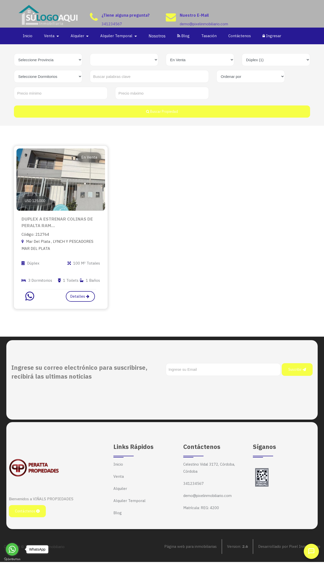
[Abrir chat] (311, 551)
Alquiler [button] (78, 35)
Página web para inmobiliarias (190, 548)
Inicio (28, 35)
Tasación (209, 35)
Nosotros (157, 35)
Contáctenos (240, 35)
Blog (184, 35)
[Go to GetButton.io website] (12, 558)
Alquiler (120, 490)
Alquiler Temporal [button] (117, 35)
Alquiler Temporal (129, 502)
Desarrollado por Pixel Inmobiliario (289, 548)
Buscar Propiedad (162, 111)
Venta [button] (50, 35)
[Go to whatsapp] (12, 549)
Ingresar (272, 35)
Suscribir (297, 371)
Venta (118, 478)
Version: (237, 548)
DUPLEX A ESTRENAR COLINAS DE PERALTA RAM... (57, 223)
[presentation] (204, 388)
